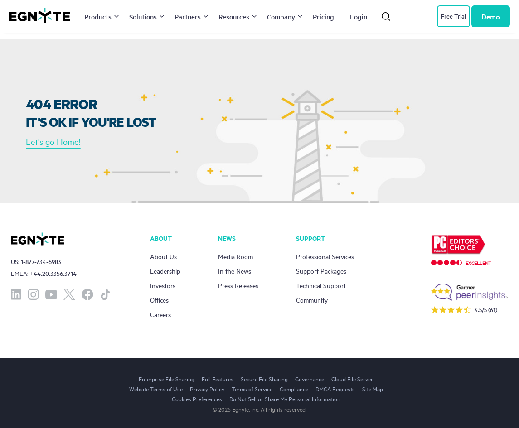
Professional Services (325, 256)
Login (358, 16)
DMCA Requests (335, 388)
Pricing (323, 16)
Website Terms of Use (156, 388)
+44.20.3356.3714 (53, 273)
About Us (163, 256)
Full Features (217, 378)
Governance (309, 378)
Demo (490, 16)
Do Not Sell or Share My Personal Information (284, 398)
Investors (162, 285)
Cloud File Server (352, 378)
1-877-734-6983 (41, 261)
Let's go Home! (53, 141)
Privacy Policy (207, 388)
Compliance (294, 388)
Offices (159, 299)
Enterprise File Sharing (166, 378)
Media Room (235, 256)
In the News (234, 270)
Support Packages (321, 270)
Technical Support (321, 285)
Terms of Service (252, 388)
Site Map (372, 388)
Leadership (165, 270)
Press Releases (238, 285)
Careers (160, 314)
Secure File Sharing (264, 378)
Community (312, 299)
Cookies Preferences (197, 398)
